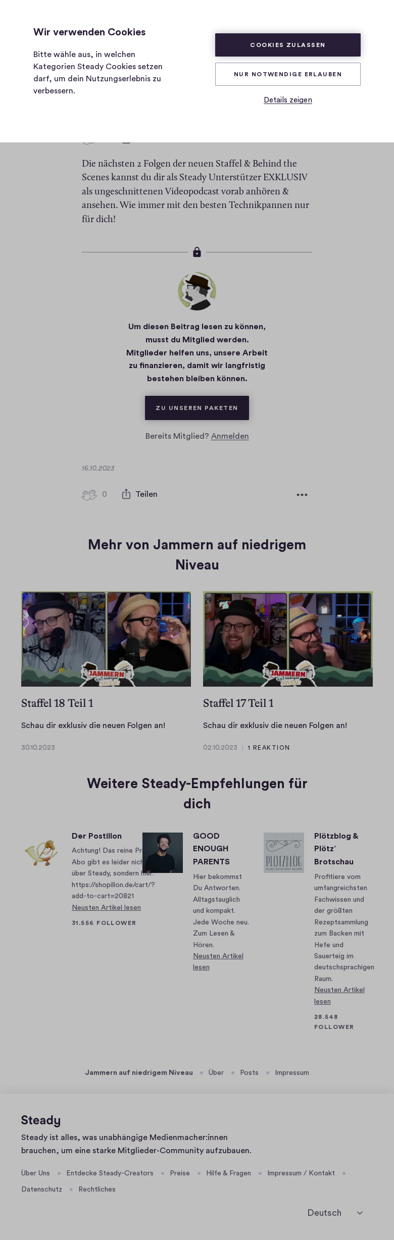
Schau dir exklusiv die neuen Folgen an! (93, 725)
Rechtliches (97, 1189)
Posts (249, 1072)
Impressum (292, 1072)
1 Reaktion (269, 748)
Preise (180, 1172)
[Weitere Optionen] (302, 494)
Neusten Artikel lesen (106, 907)
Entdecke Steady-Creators (110, 1172)
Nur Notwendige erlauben (288, 74)
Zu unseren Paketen (202, 402)
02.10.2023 (220, 747)
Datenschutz (41, 1189)
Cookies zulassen (287, 45)
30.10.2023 (38, 747)
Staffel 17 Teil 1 (238, 702)
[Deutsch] (335, 1212)
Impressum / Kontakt (301, 1172)
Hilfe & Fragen (228, 1172)
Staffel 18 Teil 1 (57, 702)
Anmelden (230, 436)
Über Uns (35, 1172)
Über (216, 1072)
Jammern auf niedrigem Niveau (139, 1072)
